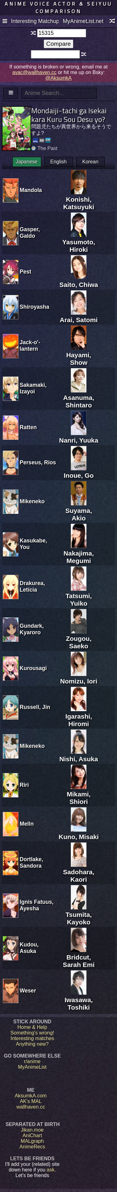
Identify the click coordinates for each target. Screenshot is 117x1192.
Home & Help (32, 1027)
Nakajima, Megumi (79, 553)
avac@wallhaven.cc (34, 72)
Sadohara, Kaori (79, 872)
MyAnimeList (32, 1067)
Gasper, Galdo (30, 232)
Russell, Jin (35, 707)
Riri (24, 785)
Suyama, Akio (78, 511)
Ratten (28, 427)
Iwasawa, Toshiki (79, 1000)
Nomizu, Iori (78, 677)
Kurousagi (33, 668)
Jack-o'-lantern (30, 345)
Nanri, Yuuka (78, 436)
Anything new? (32, 1044)
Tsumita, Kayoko (79, 914)
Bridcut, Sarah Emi (79, 957)
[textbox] (61, 33)
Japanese (26, 161)
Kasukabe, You (33, 543)
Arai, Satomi (78, 316)
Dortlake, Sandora (31, 862)
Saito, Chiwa (78, 281)
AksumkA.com (30, 1095)
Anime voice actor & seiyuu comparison (58, 7)
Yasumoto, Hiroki (78, 242)
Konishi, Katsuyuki (78, 199)
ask (51, 1169)
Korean (90, 161)
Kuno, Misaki (79, 833)
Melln (27, 824)
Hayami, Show (78, 355)
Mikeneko (32, 501)
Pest (25, 272)
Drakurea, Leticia (32, 586)
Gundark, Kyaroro (32, 629)
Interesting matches (32, 1038)
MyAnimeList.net (83, 21)
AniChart (32, 1135)
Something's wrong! (32, 1032)
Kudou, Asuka (29, 947)
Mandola (31, 190)
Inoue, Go (79, 471)
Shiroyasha (34, 307)
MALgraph (32, 1141)
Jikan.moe (32, 1130)
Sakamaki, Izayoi (33, 388)
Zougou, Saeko (78, 638)
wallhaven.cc (31, 1107)
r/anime (32, 1061)
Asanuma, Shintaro (78, 398)
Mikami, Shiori (78, 794)
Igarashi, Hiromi (78, 716)
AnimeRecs (32, 1146)
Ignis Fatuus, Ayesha (37, 905)
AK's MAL (31, 1101)
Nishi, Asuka (78, 755)
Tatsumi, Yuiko (79, 596)
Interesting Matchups (34, 21)
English (58, 161)
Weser (28, 991)
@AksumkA (59, 78)
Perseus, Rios (38, 462)
